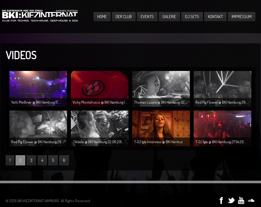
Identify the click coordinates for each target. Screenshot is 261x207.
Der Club (124, 16)
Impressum (242, 16)
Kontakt (215, 16)
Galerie (169, 16)
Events (147, 16)
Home (102, 16)
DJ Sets (192, 16)
